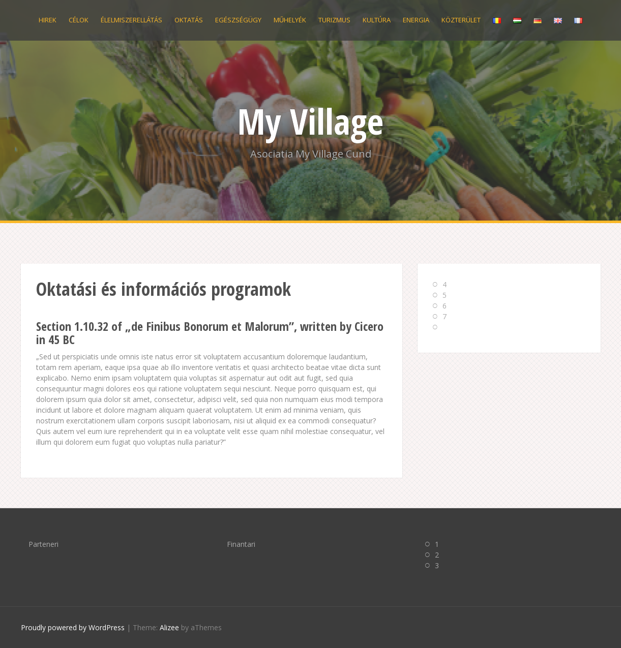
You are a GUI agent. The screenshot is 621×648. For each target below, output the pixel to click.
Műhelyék (290, 19)
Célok (78, 19)
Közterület (461, 19)
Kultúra (377, 19)
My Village (310, 121)
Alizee (169, 627)
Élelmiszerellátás (131, 19)
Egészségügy (238, 19)
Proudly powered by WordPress (73, 627)
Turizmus (334, 19)
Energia (416, 19)
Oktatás (188, 19)
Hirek (47, 19)
